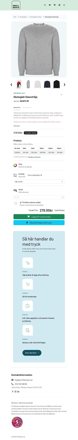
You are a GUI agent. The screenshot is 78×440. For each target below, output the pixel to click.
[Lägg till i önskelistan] (62, 94)
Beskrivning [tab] (17, 107)
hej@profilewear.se (22, 380)
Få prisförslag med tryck (39, 222)
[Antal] (39, 197)
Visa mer (17, 126)
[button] (39, 165)
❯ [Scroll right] (64, 84)
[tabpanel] (39, 119)
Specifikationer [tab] (27, 107)
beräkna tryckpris (34, 157)
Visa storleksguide (35, 175)
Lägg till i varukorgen (39, 216)
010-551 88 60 (19, 384)
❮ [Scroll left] (11, 84)
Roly (23, 93)
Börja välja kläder (32, 353)
